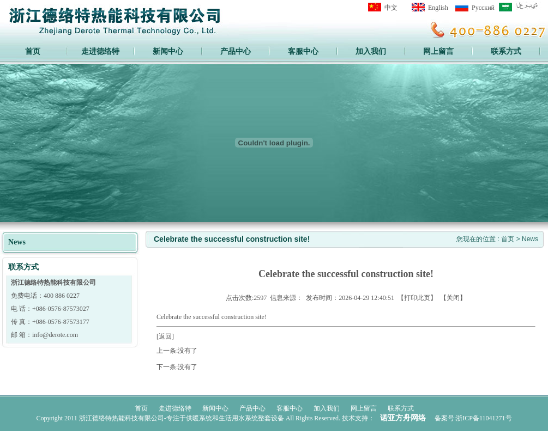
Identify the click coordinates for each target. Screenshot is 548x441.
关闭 (453, 298)
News (530, 239)
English (438, 7)
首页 (32, 51)
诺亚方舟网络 (403, 418)
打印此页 (417, 298)
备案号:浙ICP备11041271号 (473, 418)
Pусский (483, 7)
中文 (391, 7)
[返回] (165, 336)
